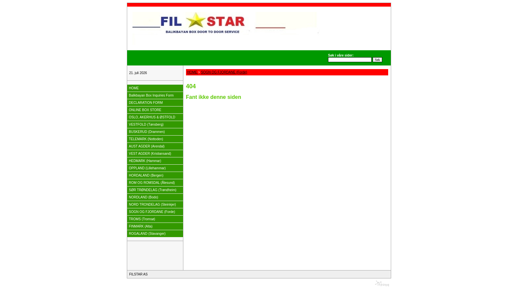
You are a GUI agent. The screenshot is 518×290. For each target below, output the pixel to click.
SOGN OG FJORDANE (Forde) (152, 212)
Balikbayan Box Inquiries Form (151, 95)
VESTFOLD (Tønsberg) (146, 124)
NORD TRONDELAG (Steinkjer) (152, 204)
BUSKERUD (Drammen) (147, 132)
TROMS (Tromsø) (142, 219)
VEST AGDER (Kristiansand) (150, 153)
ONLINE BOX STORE (145, 110)
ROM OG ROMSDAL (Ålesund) (152, 183)
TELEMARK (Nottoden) (146, 139)
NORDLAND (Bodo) (143, 197)
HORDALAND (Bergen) (146, 175)
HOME (134, 88)
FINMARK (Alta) (141, 226)
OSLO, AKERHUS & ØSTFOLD (152, 117)
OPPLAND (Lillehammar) (147, 168)
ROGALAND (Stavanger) (147, 233)
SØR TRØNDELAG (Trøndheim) (152, 190)
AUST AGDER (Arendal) (147, 146)
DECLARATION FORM (146, 102)
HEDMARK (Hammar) (145, 161)
